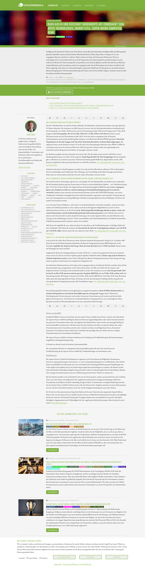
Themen (65, 6)
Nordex (32, 195)
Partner (89, 6)
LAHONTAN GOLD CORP (26, 225)
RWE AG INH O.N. (24, 215)
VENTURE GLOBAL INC (26, 213)
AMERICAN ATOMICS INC (26, 217)
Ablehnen (116, 557)
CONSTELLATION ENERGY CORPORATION (30, 211)
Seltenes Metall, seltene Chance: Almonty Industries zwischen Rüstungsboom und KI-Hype (78, 504)
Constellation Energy (26, 180)
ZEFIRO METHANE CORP (26, 236)
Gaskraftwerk (24, 193)
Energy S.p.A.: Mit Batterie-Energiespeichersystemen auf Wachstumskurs (74, 108)
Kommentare (53, 5)
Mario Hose (69, 77)
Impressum (58, 564)
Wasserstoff (24, 182)
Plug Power (23, 176)
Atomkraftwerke (34, 191)
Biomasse (23, 187)
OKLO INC (34, 226)
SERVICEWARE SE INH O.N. (27, 240)
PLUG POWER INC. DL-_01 (26, 207)
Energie (34, 193)
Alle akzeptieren (64, 557)
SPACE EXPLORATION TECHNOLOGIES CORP (31, 232)
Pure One (29, 197)
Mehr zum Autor (24, 167)
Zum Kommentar (52, 450)
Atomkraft (23, 191)
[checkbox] (18, 558)
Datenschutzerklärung (70, 564)
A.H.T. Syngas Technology (27, 178)
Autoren (101, 6)
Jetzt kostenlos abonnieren (59, 92)
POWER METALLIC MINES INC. (27, 242)
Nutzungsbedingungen (59, 403)
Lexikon (77, 6)
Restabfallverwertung (27, 189)
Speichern (90, 557)
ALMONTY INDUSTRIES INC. (27, 234)
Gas (39, 195)
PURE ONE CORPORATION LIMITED (28, 221)
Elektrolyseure (25, 185)
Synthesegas (33, 187)
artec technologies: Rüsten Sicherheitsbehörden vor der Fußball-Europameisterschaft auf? (82, 106)
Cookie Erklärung (85, 564)
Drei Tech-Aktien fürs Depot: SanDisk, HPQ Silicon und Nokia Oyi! (69, 424)
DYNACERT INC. (24, 226)
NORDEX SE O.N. (24, 219)
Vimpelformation (25, 199)
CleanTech (35, 185)
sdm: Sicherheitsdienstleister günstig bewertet (66, 103)
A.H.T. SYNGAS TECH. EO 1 (27, 209)
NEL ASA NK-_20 (24, 230)
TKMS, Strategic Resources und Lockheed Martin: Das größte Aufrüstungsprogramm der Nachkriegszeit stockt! (83, 463)
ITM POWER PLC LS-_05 (26, 228)
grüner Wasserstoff (26, 183)
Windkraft (23, 195)
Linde (22, 197)
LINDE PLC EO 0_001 (25, 223)
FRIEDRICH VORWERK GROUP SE (28, 238)
